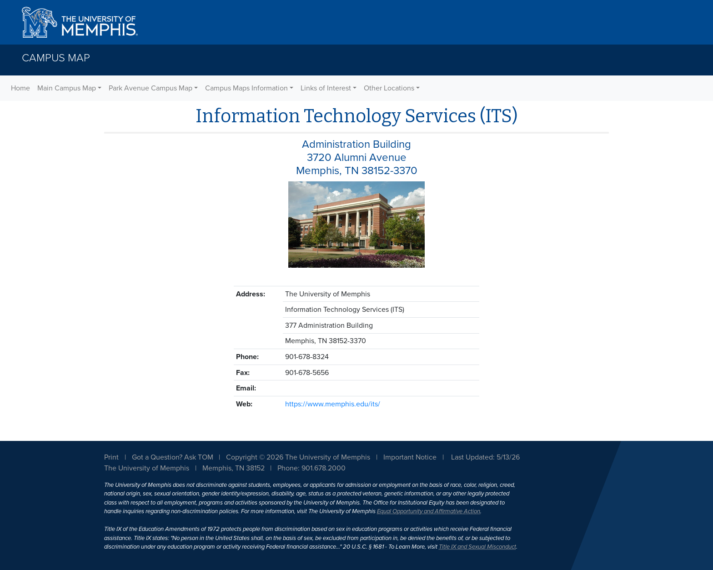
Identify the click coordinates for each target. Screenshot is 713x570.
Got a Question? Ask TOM (172, 457)
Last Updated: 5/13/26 (485, 457)
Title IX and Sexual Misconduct (477, 546)
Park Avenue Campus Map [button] (150, 88)
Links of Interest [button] (326, 88)
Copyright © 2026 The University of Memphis (298, 457)
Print (111, 457)
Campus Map (56, 58)
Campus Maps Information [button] (246, 88)
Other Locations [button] (389, 88)
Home (20, 88)
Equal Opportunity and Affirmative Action (428, 511)
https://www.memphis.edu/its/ (332, 404)
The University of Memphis (146, 468)
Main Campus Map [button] (66, 88)
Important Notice (410, 457)
